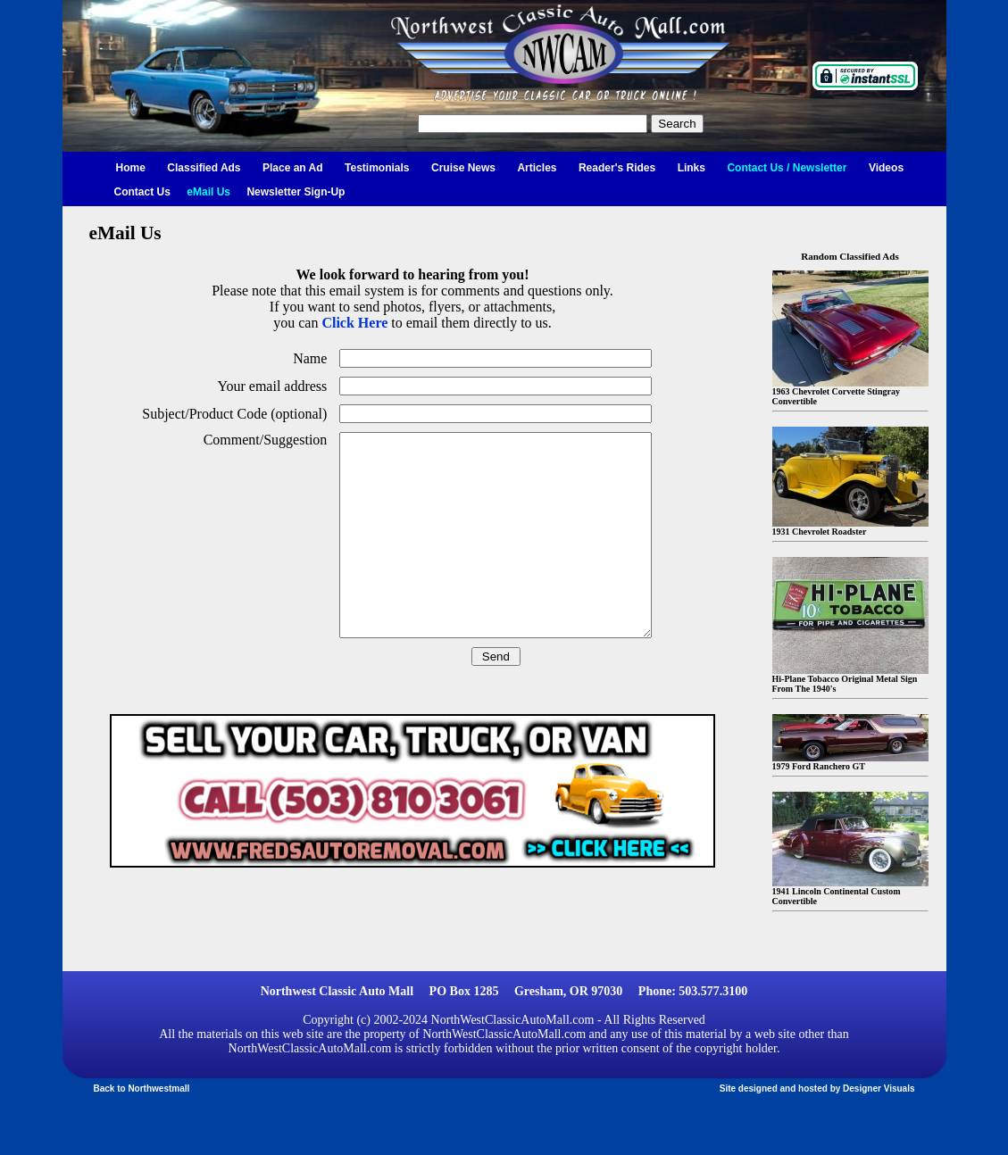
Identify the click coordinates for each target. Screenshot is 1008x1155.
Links (691, 168)
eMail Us (208, 192)
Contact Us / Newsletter (786, 168)
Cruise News (463, 168)
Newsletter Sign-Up (295, 192)
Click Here (354, 322)
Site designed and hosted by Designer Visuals (817, 1088)
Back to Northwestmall (142, 1088)
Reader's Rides (617, 168)
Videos (886, 168)
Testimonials (377, 168)
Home (131, 168)
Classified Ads (203, 168)
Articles (536, 168)
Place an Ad (292, 168)
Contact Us (142, 192)
